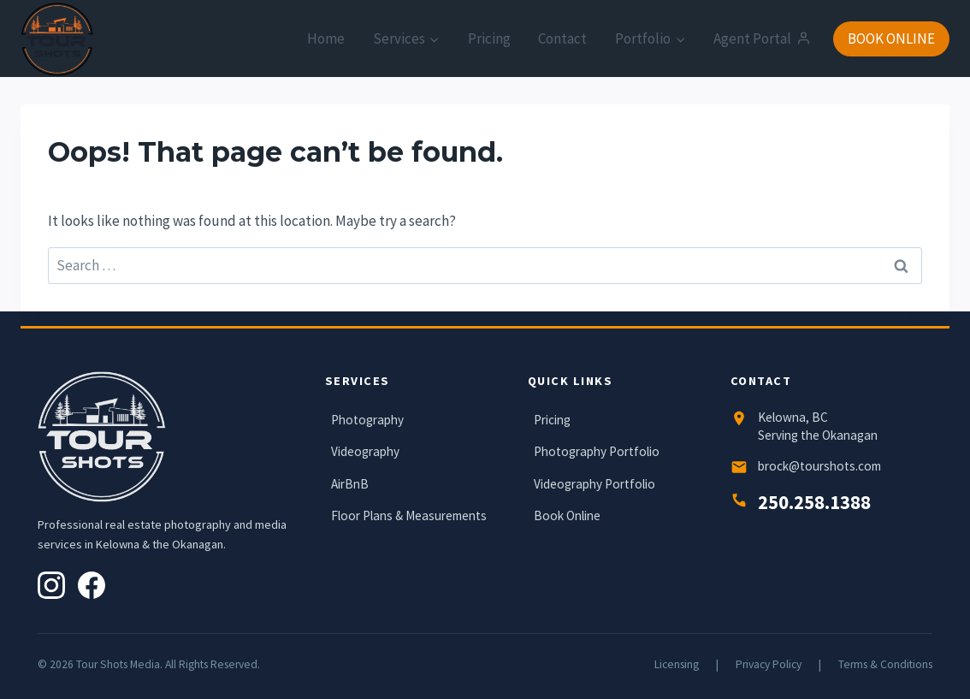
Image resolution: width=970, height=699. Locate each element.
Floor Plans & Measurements (409, 515)
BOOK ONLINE (891, 38)
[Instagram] (51, 585)
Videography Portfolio (594, 484)
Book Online (567, 515)
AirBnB (350, 484)
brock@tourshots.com (819, 466)
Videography (365, 451)
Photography (367, 420)
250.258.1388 (814, 502)
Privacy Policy (768, 664)
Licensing (676, 664)
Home (326, 38)
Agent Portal (761, 38)
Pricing (489, 38)
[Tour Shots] (57, 39)
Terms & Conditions (885, 664)
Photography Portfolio (596, 451)
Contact (562, 38)
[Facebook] (91, 585)
